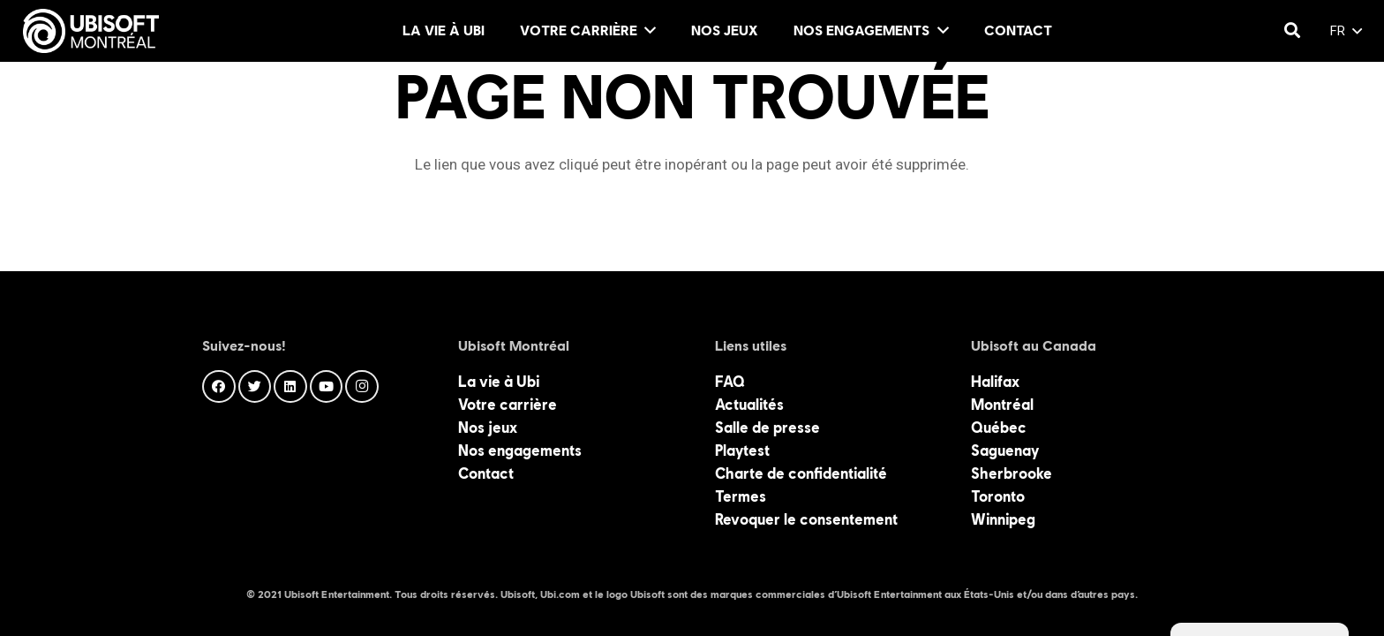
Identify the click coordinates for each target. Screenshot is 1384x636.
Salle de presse (767, 427)
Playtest (742, 450)
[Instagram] (362, 387)
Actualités (749, 404)
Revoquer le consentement (806, 519)
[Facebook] (219, 387)
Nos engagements (520, 450)
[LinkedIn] (290, 387)
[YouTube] (326, 387)
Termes (740, 496)
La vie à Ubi (498, 381)
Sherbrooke (1011, 473)
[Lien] (91, 31)
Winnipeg (1003, 519)
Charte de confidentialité (801, 473)
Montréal (1002, 404)
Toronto (998, 496)
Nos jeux (487, 427)
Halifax (995, 381)
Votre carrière (507, 404)
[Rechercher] (1292, 31)
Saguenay (1005, 450)
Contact (486, 473)
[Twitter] (255, 387)
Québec (999, 427)
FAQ (730, 381)
